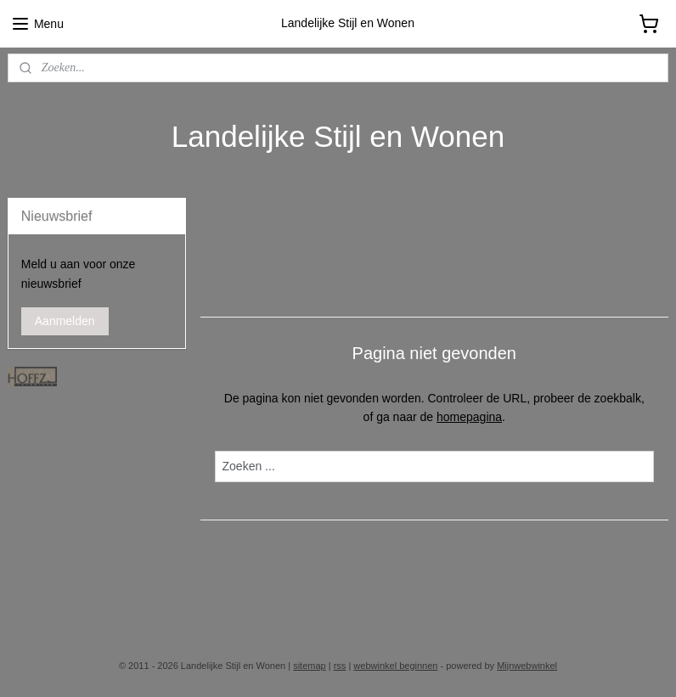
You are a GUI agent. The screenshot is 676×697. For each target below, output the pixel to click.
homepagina (469, 417)
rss (340, 665)
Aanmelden (65, 321)
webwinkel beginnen (395, 665)
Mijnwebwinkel (527, 665)
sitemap (309, 665)
